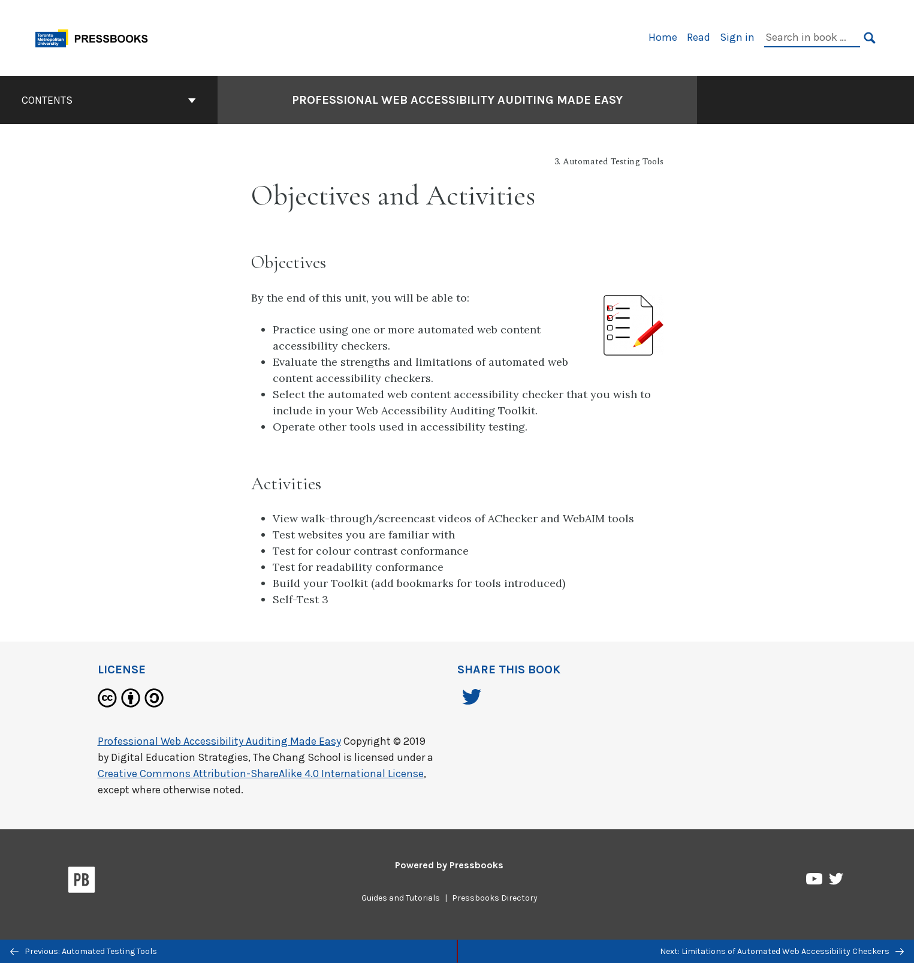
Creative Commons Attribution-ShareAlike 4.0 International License (261, 773)
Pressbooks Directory (495, 898)
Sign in (737, 37)
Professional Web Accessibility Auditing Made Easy (219, 741)
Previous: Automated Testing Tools (83, 951)
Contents (109, 100)
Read (698, 37)
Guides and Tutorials (400, 898)
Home (662, 37)
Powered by (449, 865)
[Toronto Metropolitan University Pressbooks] (95, 37)
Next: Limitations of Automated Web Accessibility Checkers (782, 951)
